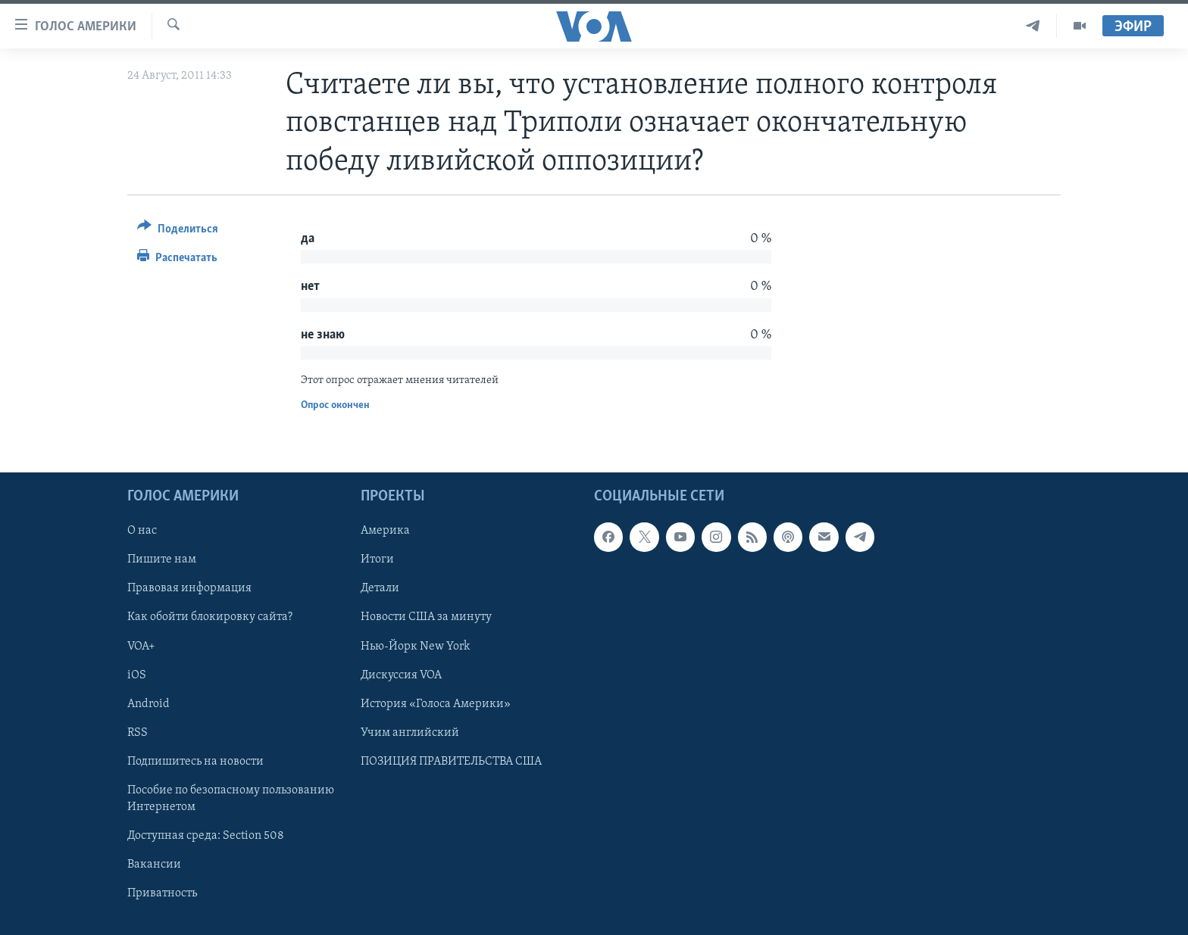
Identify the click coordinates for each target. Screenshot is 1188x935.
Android (148, 704)
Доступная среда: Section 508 (205, 836)
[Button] (177, 231)
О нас (142, 531)
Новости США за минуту (426, 618)
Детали (380, 589)
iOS (136, 675)
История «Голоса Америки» (436, 704)
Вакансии (154, 865)
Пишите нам (161, 560)
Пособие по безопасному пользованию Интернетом (230, 798)
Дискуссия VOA (401, 675)
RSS (137, 733)
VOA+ (141, 646)
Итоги (377, 560)
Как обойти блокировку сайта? (209, 618)
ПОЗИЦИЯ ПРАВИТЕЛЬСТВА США (451, 762)
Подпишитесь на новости (195, 762)
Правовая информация (189, 589)
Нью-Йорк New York (415, 646)
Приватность (162, 893)
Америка (385, 531)
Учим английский (410, 733)
